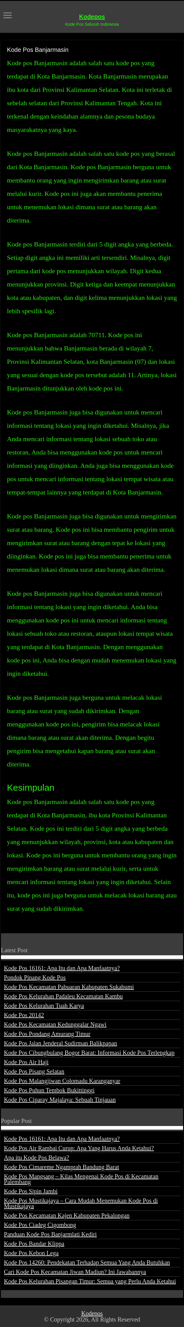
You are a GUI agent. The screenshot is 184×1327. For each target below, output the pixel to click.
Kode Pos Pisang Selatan (34, 1071)
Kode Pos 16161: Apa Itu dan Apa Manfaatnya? (62, 968)
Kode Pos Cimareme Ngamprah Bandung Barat (61, 1167)
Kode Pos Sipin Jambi (31, 1191)
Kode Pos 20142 (24, 1015)
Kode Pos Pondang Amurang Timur (47, 1033)
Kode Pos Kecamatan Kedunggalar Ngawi (55, 1024)
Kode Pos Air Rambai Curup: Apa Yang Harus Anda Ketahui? (79, 1148)
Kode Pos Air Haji (26, 1062)
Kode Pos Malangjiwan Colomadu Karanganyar (62, 1080)
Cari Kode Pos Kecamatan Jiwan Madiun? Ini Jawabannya (75, 1271)
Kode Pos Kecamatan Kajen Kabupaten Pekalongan (67, 1215)
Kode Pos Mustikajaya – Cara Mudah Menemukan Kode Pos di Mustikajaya (81, 1203)
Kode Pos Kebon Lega (31, 1253)
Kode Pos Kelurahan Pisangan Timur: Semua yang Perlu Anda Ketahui (90, 1281)
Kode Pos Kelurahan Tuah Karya (44, 1005)
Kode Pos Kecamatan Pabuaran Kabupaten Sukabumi (69, 987)
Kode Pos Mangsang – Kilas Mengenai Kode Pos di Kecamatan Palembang (81, 1179)
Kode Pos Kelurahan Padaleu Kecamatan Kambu (63, 996)
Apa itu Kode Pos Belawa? (36, 1157)
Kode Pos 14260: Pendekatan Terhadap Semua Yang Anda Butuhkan (87, 1262)
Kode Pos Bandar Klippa (34, 1243)
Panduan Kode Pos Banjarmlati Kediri (50, 1234)
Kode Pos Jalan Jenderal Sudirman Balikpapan (60, 1043)
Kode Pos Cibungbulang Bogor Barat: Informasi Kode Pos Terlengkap (89, 1052)
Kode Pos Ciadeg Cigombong (40, 1224)
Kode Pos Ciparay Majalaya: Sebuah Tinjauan (60, 1099)
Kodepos (92, 16)
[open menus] (8, 16)
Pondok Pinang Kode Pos (35, 977)
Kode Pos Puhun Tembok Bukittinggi (49, 1090)
